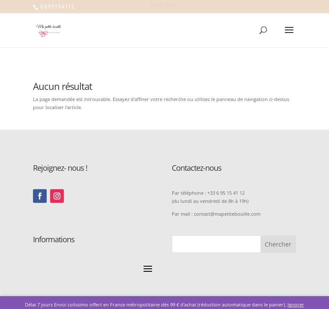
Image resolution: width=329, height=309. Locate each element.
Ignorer (295, 304)
